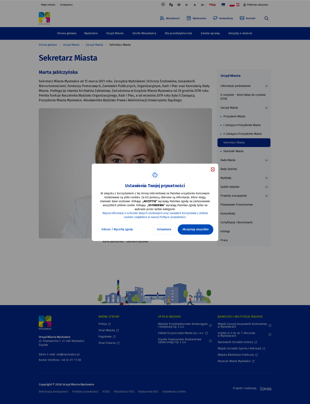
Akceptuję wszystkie (195, 229)
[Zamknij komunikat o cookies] (212, 170)
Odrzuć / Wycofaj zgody (117, 229)
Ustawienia (164, 229)
